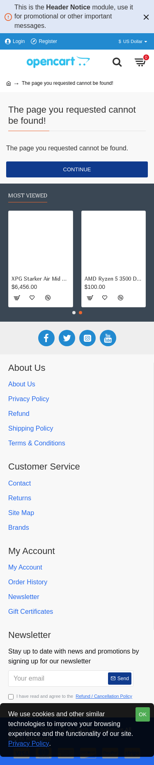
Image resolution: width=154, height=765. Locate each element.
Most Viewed (27, 195)
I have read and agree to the (70, 696)
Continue (77, 169)
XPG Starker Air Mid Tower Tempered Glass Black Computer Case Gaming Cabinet (40, 278)
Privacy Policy (28, 743)
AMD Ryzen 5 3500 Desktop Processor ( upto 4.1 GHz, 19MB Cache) (114, 278)
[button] (74, 312)
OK (143, 714)
